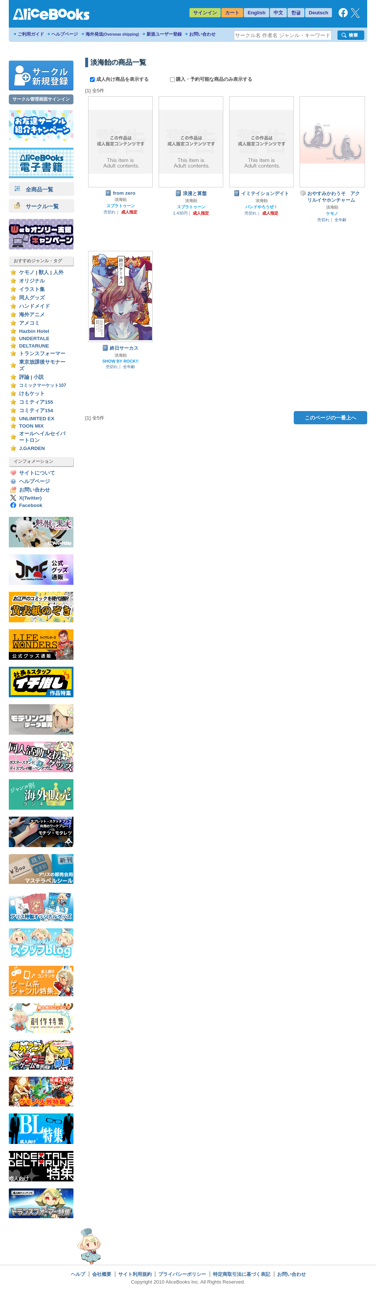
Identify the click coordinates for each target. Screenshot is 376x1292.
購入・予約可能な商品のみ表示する (211, 79)
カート (232, 12)
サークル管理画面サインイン (41, 99)
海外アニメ (32, 314)
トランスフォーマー (42, 353)
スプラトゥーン (120, 206)
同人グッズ (32, 297)
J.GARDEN (32, 448)
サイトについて (37, 473)
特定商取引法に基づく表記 (241, 1274)
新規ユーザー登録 (164, 34)
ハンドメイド (34, 306)
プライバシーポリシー (182, 1274)
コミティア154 (36, 410)
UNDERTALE (34, 338)
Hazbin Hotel (34, 331)
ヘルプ (78, 1274)
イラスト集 (32, 289)
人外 (58, 272)
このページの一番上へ (330, 418)
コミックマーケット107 (42, 385)
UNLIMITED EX (36, 418)
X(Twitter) (30, 498)
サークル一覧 (36, 206)
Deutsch (318, 12)
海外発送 (112, 34)
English (256, 12)
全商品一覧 (33, 189)
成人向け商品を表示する (120, 79)
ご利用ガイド (31, 34)
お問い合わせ (202, 34)
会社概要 (101, 1274)
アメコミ (29, 323)
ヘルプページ (64, 34)
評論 (24, 377)
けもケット (32, 393)
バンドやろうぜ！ (261, 207)
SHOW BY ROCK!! (120, 361)
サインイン (205, 12)
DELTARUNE (34, 346)
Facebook (30, 505)
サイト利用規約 (135, 1274)
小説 (38, 377)
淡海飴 (121, 199)
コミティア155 (36, 402)
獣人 (44, 272)
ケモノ (27, 272)
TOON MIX (31, 426)
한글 (296, 12)
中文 (278, 12)
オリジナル (32, 281)
